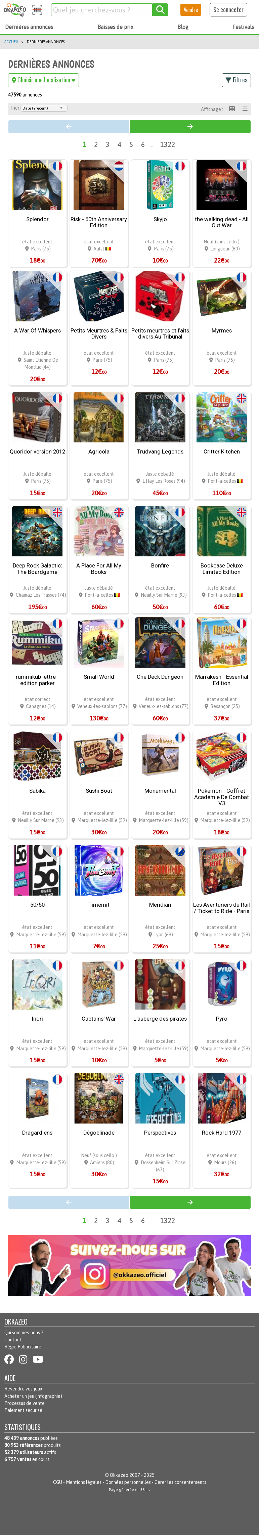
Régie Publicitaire (22, 1346)
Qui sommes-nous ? (23, 1332)
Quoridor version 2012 (37, 452)
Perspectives (160, 1133)
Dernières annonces (29, 27)
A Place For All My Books (98, 569)
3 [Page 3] (108, 144)
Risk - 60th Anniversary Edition (99, 223)
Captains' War (99, 1019)
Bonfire (160, 566)
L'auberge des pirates (160, 1019)
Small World (99, 677)
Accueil (11, 42)
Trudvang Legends (160, 452)
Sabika (37, 791)
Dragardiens (37, 1133)
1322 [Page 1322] (167, 144)
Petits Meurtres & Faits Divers (99, 334)
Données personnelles (128, 1482)
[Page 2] (190, 126)
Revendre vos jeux (23, 1388)
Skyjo (160, 220)
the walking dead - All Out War (222, 223)
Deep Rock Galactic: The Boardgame (37, 569)
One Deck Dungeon (160, 677)
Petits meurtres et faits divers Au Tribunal (160, 334)
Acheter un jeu (19, 1396)
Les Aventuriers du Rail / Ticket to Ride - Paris (221, 908)
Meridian (160, 905)
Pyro (221, 1019)
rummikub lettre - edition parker (37, 680)
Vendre (191, 10)
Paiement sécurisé (23, 1410)
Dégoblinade (99, 1133)
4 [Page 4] (119, 144)
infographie (48, 1396)
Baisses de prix (115, 27)
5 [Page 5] (131, 144)
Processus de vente (24, 1403)
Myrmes (222, 331)
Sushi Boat (99, 791)
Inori (37, 1019)
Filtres (236, 79)
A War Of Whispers (37, 331)
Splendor (37, 220)
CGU (57, 1482)
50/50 (37, 905)
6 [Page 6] (143, 144)
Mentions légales (83, 1482)
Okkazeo (119, 1475)
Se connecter (228, 9)
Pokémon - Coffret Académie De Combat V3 (221, 797)
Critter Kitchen (222, 452)
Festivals (243, 27)
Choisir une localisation (43, 79)
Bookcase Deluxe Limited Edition (222, 569)
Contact (12, 1339)
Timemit (99, 905)
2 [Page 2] (96, 144)
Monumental (160, 791)
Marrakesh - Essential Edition (221, 680)
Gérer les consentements (180, 1482)
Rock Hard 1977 (221, 1133)
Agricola (99, 452)
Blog (182, 27)
